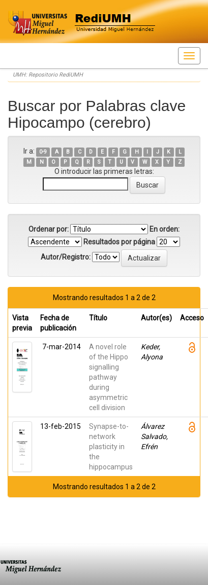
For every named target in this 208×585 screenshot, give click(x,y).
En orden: (165, 229)
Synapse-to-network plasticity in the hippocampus (111, 446)
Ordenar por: (48, 229)
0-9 (43, 152)
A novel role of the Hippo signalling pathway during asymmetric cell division (108, 377)
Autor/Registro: (66, 257)
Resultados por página (119, 242)
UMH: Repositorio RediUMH (48, 74)
